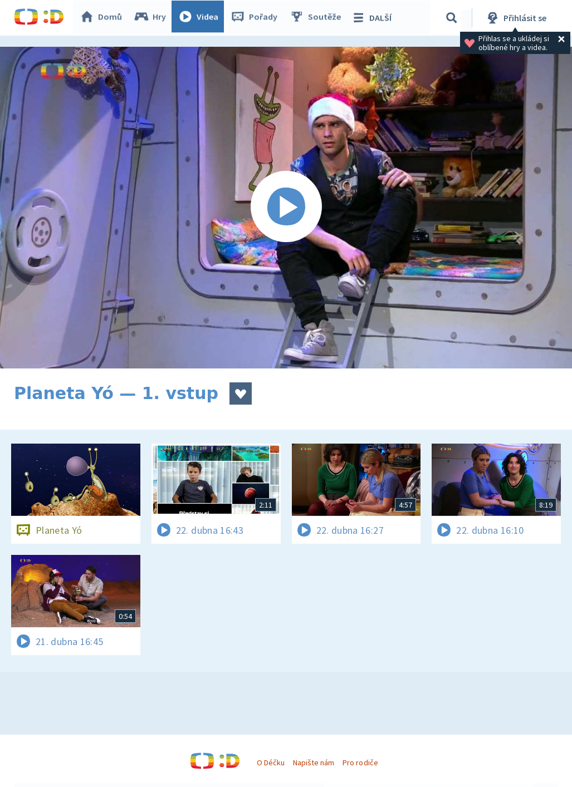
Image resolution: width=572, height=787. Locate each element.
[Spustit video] (286, 207)
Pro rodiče (360, 763)
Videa (201, 17)
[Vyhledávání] (453, 18)
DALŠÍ (374, 17)
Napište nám (313, 763)
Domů (103, 17)
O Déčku (271, 763)
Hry (152, 17)
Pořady (257, 17)
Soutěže (318, 17)
